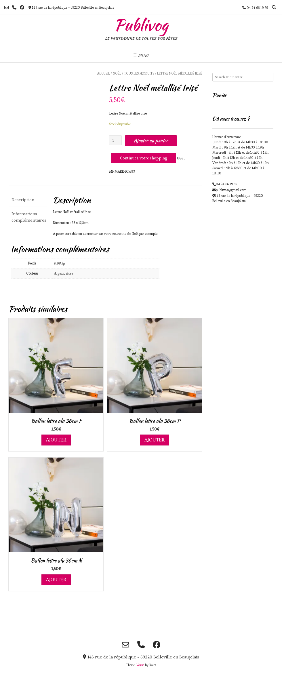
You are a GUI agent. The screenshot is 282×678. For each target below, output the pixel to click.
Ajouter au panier (151, 140)
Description (23, 199)
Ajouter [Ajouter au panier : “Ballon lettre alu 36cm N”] (56, 579)
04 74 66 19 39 (226, 184)
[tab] (28, 200)
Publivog (141, 25)
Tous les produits (139, 73)
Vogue (140, 665)
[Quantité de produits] (115, 140)
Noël (117, 73)
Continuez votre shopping (143, 158)
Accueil (103, 73)
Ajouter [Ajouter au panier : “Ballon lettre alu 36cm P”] (154, 440)
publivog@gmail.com (231, 190)
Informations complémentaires (28, 217)
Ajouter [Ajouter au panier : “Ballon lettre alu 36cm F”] (56, 440)
